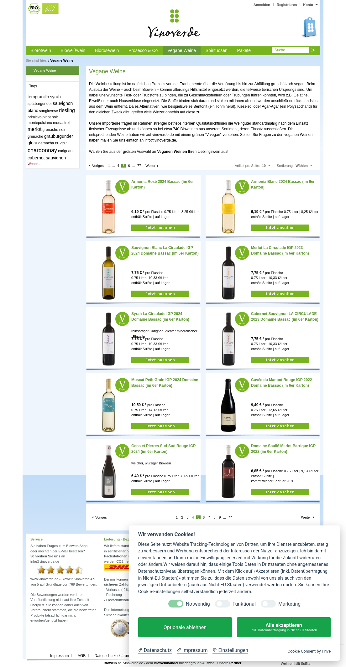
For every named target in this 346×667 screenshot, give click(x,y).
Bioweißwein (73, 50)
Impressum (59, 656)
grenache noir (54, 129)
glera (32, 142)
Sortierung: (285, 166)
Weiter (150, 166)
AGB (82, 656)
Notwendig (198, 604)
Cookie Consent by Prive (309, 651)
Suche (280, 50)
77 (139, 166)
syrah (55, 96)
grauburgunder (58, 136)
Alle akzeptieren (283, 627)
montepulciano (40, 123)
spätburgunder (40, 103)
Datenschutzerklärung (112, 656)
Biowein (110, 663)
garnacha (46, 143)
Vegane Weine (181, 50)
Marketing (289, 604)
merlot (34, 129)
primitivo (35, 117)
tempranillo (38, 96)
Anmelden (262, 5)
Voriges (98, 166)
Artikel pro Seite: (247, 166)
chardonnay (42, 150)
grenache (35, 136)
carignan (65, 151)
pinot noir (50, 117)
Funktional (244, 604)
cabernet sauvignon (47, 157)
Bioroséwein (107, 50)
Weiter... (34, 164)
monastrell (61, 123)
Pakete (244, 50)
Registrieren (287, 5)
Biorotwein (40, 50)
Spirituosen (217, 50)
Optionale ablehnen (185, 627)
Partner (235, 663)
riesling (67, 110)
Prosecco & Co (143, 50)
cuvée (60, 142)
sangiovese (48, 111)
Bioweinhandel (166, 663)
